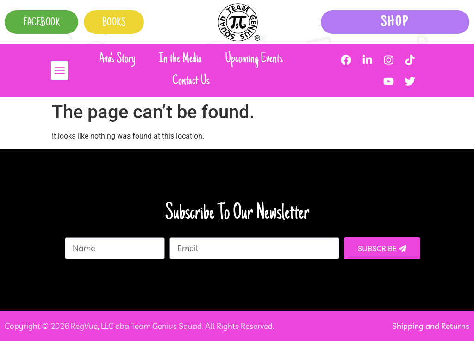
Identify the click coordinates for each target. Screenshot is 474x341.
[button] (56, 70)
